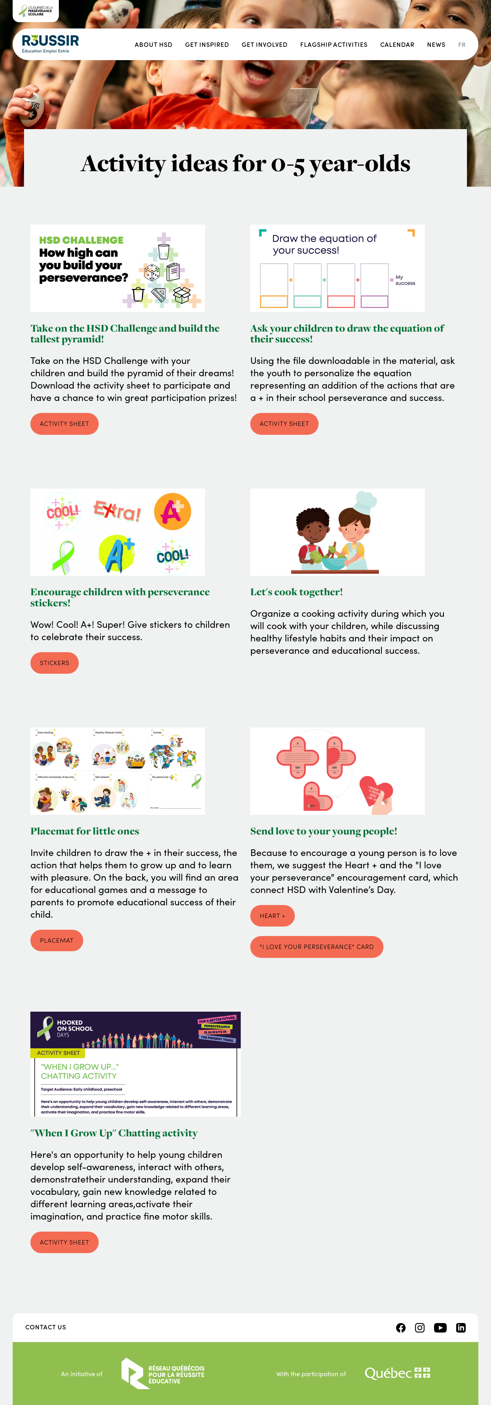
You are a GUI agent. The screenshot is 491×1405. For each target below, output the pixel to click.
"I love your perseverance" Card (317, 946)
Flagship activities (334, 44)
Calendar (397, 44)
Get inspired (207, 44)
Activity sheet (64, 1242)
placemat (57, 940)
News (436, 44)
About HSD (153, 44)
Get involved (265, 44)
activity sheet (64, 423)
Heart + (272, 915)
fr (462, 44)
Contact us (45, 1326)
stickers (54, 663)
